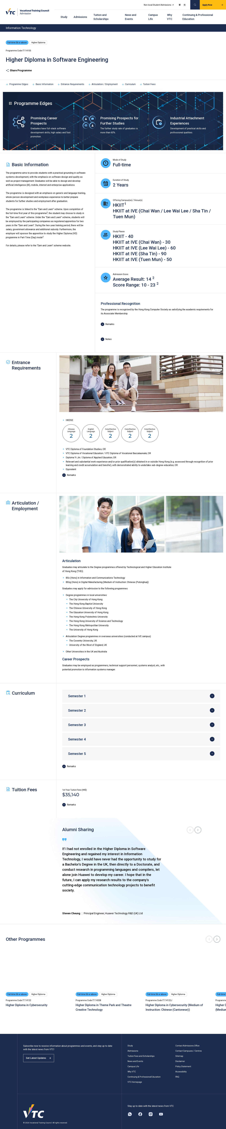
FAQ (177, 1071)
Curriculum (129, 78)
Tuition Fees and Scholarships (141, 1050)
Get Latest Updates (40, 1055)
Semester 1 (77, 691)
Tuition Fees (148, 78)
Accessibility (181, 1066)
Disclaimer (180, 1056)
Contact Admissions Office (187, 1040)
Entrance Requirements (70, 78)
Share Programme (19, 65)
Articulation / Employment (103, 78)
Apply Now (209, 3)
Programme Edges (17, 78)
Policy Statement (183, 1061)
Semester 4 (77, 734)
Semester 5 (77, 748)
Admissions (80, 13)
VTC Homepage (135, 1076)
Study (64, 13)
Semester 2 (77, 705)
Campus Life (153, 13)
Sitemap (179, 1050)
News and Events (130, 13)
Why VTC (169, 13)
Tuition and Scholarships (101, 13)
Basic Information (42, 78)
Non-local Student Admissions (156, 4)
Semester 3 (77, 719)
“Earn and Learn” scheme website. (54, 240)
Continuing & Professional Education (197, 13)
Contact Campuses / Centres (188, 1045)
